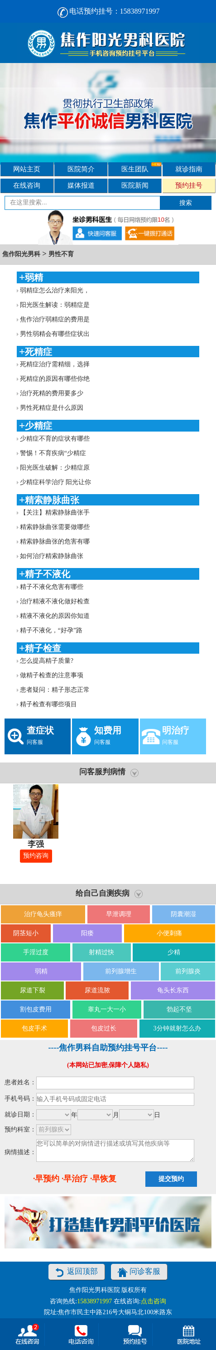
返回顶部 (76, 1272)
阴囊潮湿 (183, 914)
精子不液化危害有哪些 (51, 586)
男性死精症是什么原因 (51, 407)
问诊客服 (139, 1272)
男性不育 (61, 254)
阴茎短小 (25, 933)
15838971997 (94, 1301)
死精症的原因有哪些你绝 (55, 378)
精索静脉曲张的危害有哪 (55, 541)
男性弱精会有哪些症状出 (55, 333)
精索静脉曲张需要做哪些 (55, 527)
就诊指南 (188, 169)
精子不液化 (47, 574)
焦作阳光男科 (21, 254)
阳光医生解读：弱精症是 (55, 304)
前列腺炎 (188, 971)
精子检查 (43, 648)
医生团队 (141, 167)
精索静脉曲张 (52, 500)
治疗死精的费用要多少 (51, 393)
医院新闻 (135, 185)
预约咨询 (35, 855)
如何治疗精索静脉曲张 (51, 556)
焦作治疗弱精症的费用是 (55, 319)
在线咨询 (26, 185)
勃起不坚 (179, 1009)
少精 (174, 952)
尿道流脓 (97, 990)
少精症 (38, 426)
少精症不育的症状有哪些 (55, 438)
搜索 (185, 202)
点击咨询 (153, 1301)
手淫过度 (35, 952)
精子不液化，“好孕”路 (51, 630)
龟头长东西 (173, 990)
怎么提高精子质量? (46, 660)
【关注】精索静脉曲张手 (55, 512)
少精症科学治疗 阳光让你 (55, 482)
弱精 (34, 277)
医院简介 (81, 169)
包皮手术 (34, 1028)
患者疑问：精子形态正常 (55, 689)
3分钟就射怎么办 (177, 1028)
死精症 (38, 352)
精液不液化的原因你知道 (55, 615)
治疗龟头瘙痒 (43, 914)
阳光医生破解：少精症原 (55, 467)
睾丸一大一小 (107, 1009)
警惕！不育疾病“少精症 (53, 453)
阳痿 (87, 933)
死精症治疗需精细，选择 (55, 364)
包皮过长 (103, 1028)
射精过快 (101, 952)
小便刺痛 (169, 933)
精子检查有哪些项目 (48, 704)
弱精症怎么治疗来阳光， (55, 290)
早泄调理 (118, 914)
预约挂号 (188, 185)
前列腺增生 (121, 971)
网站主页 (26, 169)
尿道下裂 (32, 990)
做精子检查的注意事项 (51, 675)
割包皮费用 (36, 1009)
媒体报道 (81, 185)
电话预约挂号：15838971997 (108, 11)
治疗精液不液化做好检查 (55, 601)
